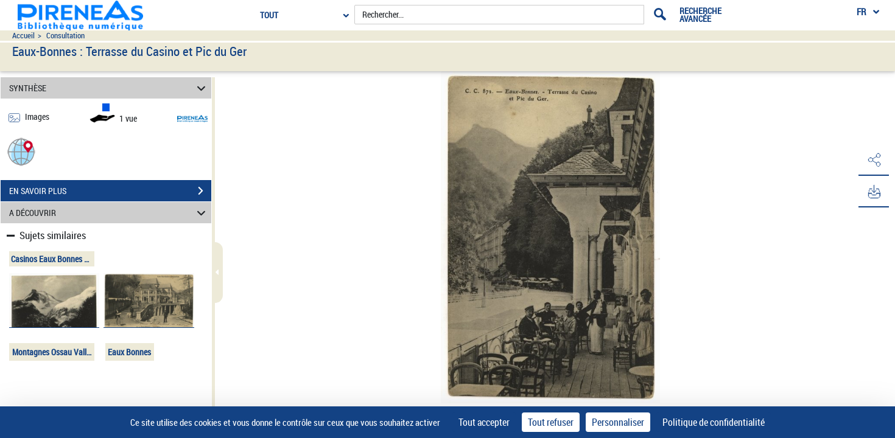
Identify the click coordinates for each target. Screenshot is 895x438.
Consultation (65, 35)
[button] (21, 151)
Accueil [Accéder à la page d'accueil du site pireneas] (23, 35)
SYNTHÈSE (109, 88)
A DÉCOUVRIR (109, 212)
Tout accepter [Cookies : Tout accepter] (484, 422)
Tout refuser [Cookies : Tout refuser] (551, 422)
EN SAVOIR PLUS (110, 191)
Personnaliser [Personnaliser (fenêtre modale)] (618, 422)
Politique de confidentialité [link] (713, 422)
